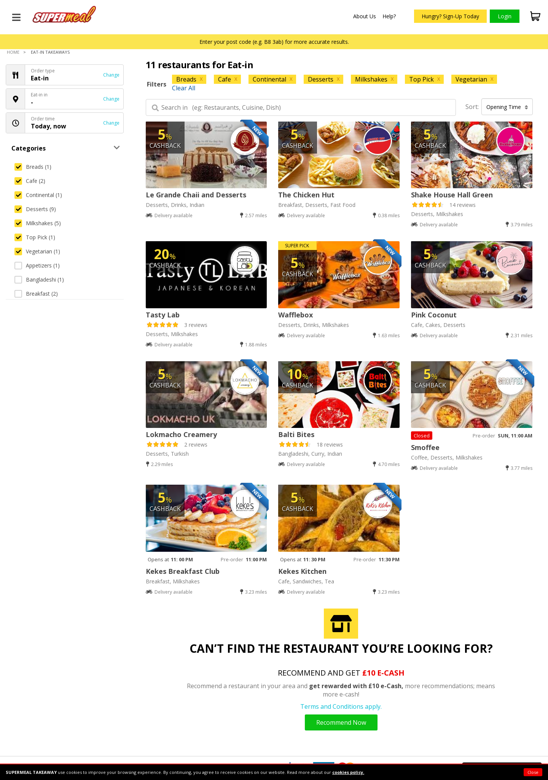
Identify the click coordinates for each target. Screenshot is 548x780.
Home (13, 52)
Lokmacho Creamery (181, 434)
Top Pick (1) (34, 237)
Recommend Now (341, 722)
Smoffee (425, 447)
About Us (364, 16)
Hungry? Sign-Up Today (450, 16)
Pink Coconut (434, 314)
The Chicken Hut (306, 194)
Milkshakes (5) (37, 223)
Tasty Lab (163, 314)
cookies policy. (348, 772)
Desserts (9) (35, 209)
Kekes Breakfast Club (183, 571)
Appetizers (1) (37, 265)
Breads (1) (32, 166)
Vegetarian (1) (37, 251)
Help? (389, 16)
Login (504, 16)
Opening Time (507, 107)
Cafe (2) (29, 180)
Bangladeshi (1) (39, 279)
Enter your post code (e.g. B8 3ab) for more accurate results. (274, 41)
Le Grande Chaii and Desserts (196, 194)
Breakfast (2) (36, 293)
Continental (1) (38, 195)
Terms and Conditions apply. (341, 706)
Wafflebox (295, 314)
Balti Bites (296, 434)
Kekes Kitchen (302, 571)
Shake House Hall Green (452, 194)
